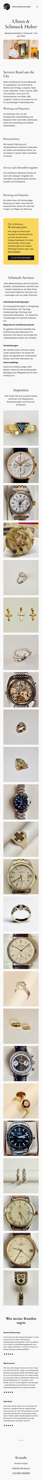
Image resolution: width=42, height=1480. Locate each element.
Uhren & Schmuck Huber (21, 7)
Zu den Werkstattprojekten (21, 258)
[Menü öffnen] (37, 6)
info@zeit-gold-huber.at (21, 1468)
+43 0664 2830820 (21, 1473)
